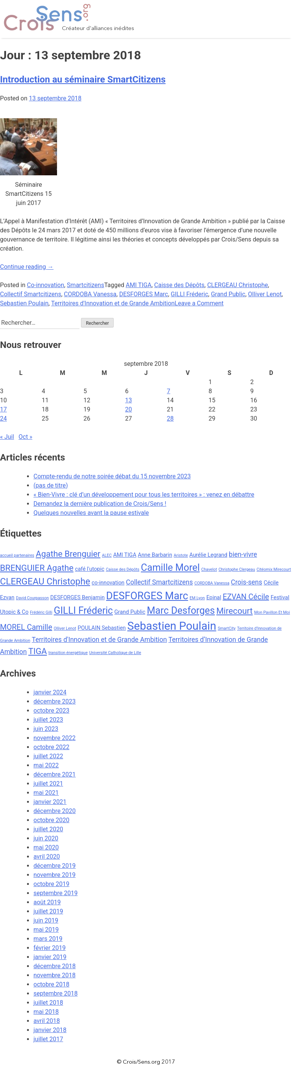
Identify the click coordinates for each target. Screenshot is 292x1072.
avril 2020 (46, 856)
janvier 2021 (50, 801)
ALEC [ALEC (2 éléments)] (107, 555)
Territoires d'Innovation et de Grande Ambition (113, 303)
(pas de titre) (50, 485)
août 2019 (47, 902)
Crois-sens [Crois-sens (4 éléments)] (246, 582)
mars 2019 (47, 938)
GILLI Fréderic (189, 294)
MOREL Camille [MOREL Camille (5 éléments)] (26, 627)
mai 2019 (46, 929)
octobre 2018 (51, 984)
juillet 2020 (48, 829)
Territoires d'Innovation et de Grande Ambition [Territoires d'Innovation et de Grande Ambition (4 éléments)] (99, 639)
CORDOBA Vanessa (90, 294)
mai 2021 (46, 792)
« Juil (7, 436)
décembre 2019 (54, 865)
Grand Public (228, 294)
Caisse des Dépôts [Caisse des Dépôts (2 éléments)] (122, 569)
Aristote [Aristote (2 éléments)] (181, 555)
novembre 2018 (54, 975)
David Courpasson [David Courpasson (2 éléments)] (32, 598)
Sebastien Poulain (24, 303)
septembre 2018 (55, 993)
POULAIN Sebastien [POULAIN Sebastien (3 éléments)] (102, 628)
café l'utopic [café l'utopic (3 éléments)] (89, 569)
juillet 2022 (48, 756)
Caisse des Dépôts (179, 285)
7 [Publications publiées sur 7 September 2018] (168, 391)
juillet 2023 (48, 719)
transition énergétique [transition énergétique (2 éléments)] (67, 652)
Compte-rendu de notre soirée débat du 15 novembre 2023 (112, 476)
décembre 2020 (54, 811)
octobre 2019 (51, 884)
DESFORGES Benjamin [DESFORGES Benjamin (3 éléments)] (77, 597)
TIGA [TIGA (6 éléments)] (37, 651)
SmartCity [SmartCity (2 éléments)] (227, 628)
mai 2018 (46, 1011)
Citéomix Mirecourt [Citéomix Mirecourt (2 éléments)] (274, 569)
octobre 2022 (51, 747)
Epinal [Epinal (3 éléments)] (213, 597)
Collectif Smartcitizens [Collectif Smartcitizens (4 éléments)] (159, 582)
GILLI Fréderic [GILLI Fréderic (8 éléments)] (83, 610)
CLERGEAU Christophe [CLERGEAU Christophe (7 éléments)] (45, 581)
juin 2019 (45, 920)
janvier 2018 (50, 1030)
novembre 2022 (54, 738)
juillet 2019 (48, 911)
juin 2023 (45, 728)
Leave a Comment (199, 303)
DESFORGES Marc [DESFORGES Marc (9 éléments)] (147, 596)
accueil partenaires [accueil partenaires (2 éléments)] (17, 555)
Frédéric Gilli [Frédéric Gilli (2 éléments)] (41, 612)
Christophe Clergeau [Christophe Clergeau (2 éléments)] (237, 569)
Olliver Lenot (265, 294)
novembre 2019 (54, 874)
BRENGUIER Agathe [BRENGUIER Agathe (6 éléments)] (36, 568)
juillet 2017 (48, 1039)
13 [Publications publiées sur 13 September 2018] (128, 400)
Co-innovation (45, 285)
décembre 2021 (54, 774)
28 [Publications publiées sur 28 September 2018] (170, 418)
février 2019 (49, 947)
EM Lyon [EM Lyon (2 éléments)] (197, 598)
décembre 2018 (54, 966)
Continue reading (27, 266)
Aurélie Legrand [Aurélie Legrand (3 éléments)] (208, 555)
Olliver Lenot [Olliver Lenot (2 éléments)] (65, 628)
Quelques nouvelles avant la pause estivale (91, 512)
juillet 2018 (48, 1002)
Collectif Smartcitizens (30, 294)
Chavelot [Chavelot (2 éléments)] (209, 569)
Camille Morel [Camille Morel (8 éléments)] (170, 567)
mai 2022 (46, 765)
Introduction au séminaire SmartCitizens (82, 79)
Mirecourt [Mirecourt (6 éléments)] (234, 611)
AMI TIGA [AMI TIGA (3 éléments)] (124, 555)
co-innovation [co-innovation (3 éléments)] (108, 583)
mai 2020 (46, 847)
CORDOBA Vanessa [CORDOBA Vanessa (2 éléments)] (211, 583)
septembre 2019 (55, 893)
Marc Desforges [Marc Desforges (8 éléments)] (181, 610)
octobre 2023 (51, 710)
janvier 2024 (50, 692)
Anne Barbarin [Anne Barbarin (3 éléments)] (155, 555)
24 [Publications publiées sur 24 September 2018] (3, 418)
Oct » (25, 436)
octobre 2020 (51, 820)
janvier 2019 (50, 957)
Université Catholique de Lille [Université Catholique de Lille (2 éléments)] (115, 652)
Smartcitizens (85, 285)
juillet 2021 (48, 783)
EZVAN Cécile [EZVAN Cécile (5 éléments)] (246, 596)
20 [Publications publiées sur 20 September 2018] (128, 409)
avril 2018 (46, 1020)
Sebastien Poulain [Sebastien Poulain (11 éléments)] (171, 625)
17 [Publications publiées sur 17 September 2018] (3, 409)
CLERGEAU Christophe (237, 285)
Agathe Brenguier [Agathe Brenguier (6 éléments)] (68, 554)
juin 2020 (45, 838)
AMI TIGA (139, 285)
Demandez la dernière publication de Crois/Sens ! (99, 503)
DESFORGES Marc (143, 294)
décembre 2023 (54, 701)
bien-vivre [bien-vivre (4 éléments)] (243, 554)
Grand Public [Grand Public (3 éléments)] (129, 612)
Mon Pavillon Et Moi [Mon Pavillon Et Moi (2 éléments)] (272, 612)
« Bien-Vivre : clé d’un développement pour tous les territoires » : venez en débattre (143, 494)
